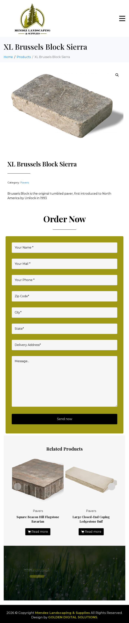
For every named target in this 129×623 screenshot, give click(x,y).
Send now (64, 419)
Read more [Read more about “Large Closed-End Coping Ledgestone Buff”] (93, 531)
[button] (117, 75)
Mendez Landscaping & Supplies (62, 613)
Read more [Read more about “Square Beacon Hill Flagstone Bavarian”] (39, 531)
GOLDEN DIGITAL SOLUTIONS (72, 617)
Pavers (24, 182)
